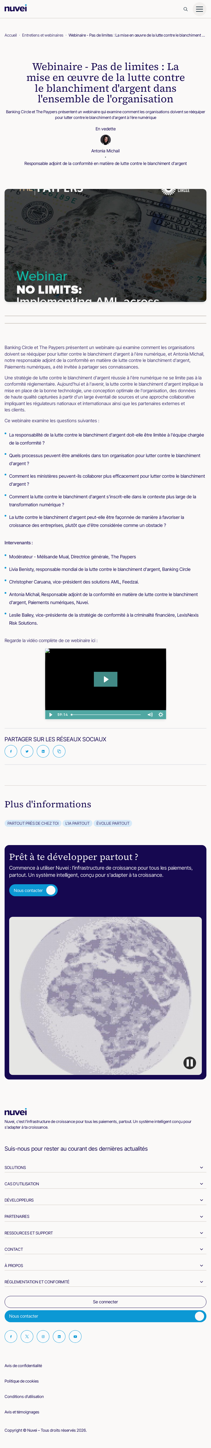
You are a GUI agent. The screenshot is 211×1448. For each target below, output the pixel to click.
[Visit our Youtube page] (75, 1336)
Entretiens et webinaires (42, 35)
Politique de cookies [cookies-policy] (22, 1381)
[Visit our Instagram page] (43, 1336)
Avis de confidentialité (23, 1365)
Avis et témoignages (22, 1411)
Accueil (11, 35)
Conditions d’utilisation (24, 1396)
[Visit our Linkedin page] (59, 1336)
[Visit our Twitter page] (27, 1336)
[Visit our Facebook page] (11, 1336)
